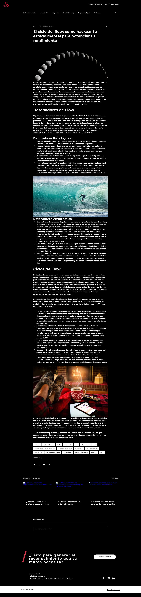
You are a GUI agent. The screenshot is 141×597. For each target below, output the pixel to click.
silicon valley (85, 445)
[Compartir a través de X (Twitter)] (39, 465)
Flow (76, 445)
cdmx (101, 452)
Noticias (97, 13)
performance (79, 449)
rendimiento (67, 445)
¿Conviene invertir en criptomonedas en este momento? (36, 503)
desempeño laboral (81, 452)
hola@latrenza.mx (37, 576)
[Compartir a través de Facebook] (34, 465)
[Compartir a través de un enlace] (49, 465)
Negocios (55, 13)
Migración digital (84, 13)
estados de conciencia (53, 452)
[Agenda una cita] (105, 557)
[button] (115, 13)
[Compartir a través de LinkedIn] (44, 465)
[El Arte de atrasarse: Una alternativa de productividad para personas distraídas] (70, 490)
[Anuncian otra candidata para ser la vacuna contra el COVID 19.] (103, 490)
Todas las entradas (29, 13)
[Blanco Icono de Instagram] (108, 578)
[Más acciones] (106, 26)
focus (94, 445)
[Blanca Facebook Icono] (103, 578)
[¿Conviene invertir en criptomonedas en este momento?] (37, 490)
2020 (58, 445)
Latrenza (37, 445)
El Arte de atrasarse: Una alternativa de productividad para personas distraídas (70, 503)
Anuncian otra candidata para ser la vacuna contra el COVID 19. (103, 503)
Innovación (44, 13)
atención (93, 452)
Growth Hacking (68, 13)
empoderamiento (92, 449)
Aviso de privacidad (113, 590)
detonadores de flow (65, 449)
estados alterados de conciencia (45, 449)
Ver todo (115, 478)
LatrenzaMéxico (49, 445)
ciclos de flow (67, 452)
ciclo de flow (38, 452)
